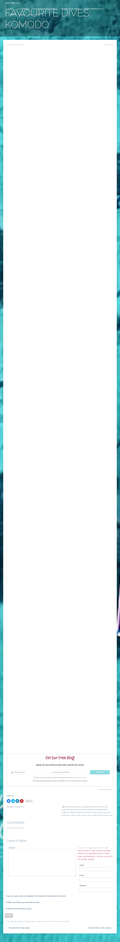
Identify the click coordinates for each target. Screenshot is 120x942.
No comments (109, 45)
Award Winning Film (93, 9)
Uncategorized (19, 807)
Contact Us (34, 15)
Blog (23, 15)
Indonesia (91, 809)
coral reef (95, 807)
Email (81, 875)
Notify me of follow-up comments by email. (23, 902)
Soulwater (12, 3)
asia (83, 807)
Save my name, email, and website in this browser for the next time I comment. (36, 896)
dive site (70, 809)
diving (85, 809)
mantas (108, 812)
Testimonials (23, 9)
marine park (66, 815)
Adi (14, 45)
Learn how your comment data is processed (52, 921)
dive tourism (78, 809)
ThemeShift (96, 939)
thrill (99, 815)
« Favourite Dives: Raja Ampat (19, 928)
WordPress (112, 939)
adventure (77, 807)
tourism (105, 815)
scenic (90, 815)
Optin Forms (108, 789)
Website (82, 886)
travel (111, 815)
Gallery (12, 15)
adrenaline (69, 807)
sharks (95, 815)
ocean (78, 815)
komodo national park (76, 812)
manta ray (101, 812)
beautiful (88, 807)
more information (80, 777)
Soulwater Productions (45, 9)
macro (95, 812)
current (102, 807)
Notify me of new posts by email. (19, 909)
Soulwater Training (70, 9)
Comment (12, 848)
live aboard (88, 812)
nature (73, 815)
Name (81, 865)
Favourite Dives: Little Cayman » (100, 928)
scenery (84, 815)
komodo (98, 809)
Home (10, 9)
